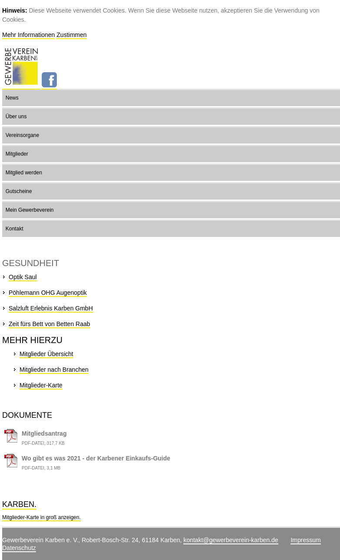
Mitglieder (17, 154)
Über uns (16, 116)
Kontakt (14, 229)
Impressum (305, 540)
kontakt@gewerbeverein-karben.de (230, 540)
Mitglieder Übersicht (46, 353)
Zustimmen (71, 34)
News (12, 98)
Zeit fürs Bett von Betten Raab (49, 323)
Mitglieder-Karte (41, 385)
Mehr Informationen (28, 34)
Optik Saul (23, 276)
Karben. (19, 504)
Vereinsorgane (22, 135)
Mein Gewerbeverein (30, 210)
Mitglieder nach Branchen (54, 369)
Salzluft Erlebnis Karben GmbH (51, 308)
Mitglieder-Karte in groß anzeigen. (41, 517)
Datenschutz (19, 547)
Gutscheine (19, 191)
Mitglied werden (24, 173)
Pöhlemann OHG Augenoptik (48, 292)
